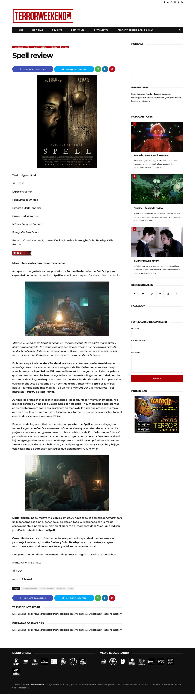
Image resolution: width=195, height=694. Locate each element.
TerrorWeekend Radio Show (135, 30)
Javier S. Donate (21, 47)
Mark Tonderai (40, 47)
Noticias (37, 30)
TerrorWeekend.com (34, 684)
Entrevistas (101, 30)
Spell (64, 47)
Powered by (22, 579)
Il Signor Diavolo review (146, 261)
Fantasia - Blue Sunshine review (151, 155)
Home (20, 30)
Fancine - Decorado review (148, 208)
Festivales (78, 30)
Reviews (57, 30)
